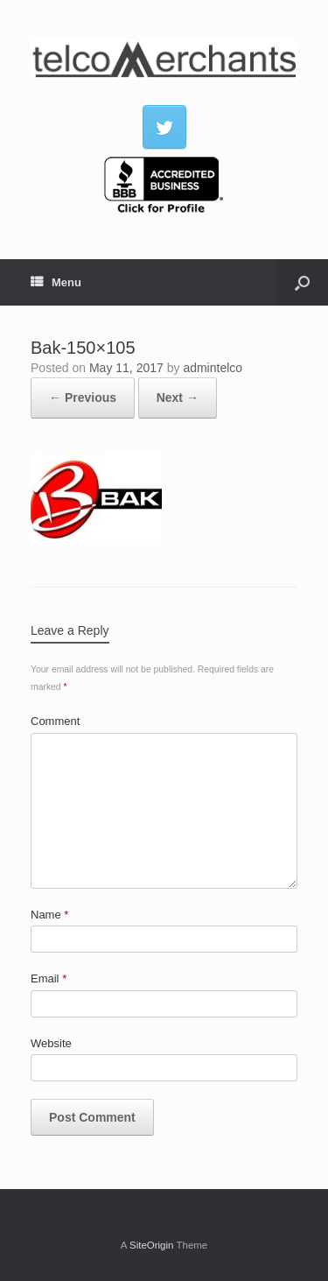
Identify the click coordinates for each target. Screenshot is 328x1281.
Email (48, 978)
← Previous (82, 398)
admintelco (212, 368)
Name (49, 914)
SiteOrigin (151, 1245)
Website (51, 1043)
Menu (56, 282)
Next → (178, 398)
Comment (55, 721)
